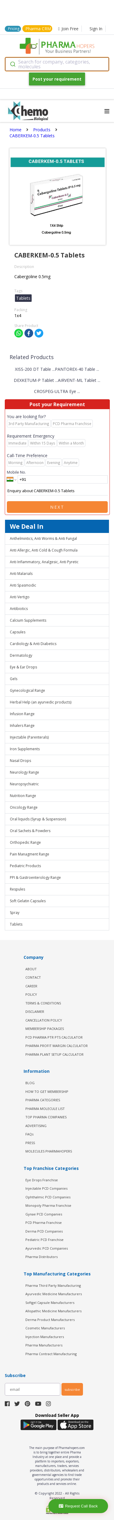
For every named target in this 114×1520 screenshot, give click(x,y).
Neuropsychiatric (24, 784)
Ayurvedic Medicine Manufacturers (53, 1294)
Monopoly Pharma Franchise (48, 1205)
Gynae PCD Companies (43, 1214)
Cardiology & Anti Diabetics (33, 643)
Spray (14, 912)
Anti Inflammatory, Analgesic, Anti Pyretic (44, 561)
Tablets (16, 924)
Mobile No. (16, 472)
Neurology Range (24, 772)
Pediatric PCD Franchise (44, 1239)
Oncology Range (24, 807)
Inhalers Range (22, 725)
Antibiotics (19, 608)
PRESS (30, 1143)
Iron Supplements (25, 748)
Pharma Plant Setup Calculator (54, 1054)
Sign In (96, 28)
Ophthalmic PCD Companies (47, 1197)
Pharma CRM (38, 28)
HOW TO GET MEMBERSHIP (46, 1091)
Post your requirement (57, 79)
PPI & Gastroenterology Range (35, 877)
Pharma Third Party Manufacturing (53, 1285)
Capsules (17, 632)
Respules (17, 889)
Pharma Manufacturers (43, 1345)
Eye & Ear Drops (23, 667)
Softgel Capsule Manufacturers (49, 1302)
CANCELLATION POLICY (43, 1020)
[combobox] (57, 64)
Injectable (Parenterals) (29, 737)
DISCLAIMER (34, 1011)
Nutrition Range (23, 795)
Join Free (68, 28)
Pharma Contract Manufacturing (51, 1354)
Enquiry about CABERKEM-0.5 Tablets (57, 490)
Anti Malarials (21, 573)
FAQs (29, 1134)
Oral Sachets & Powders (30, 830)
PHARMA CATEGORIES (42, 1100)
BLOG (30, 1083)
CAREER (31, 986)
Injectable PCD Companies (46, 1188)
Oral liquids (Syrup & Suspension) (38, 819)
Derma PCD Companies (44, 1231)
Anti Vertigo (20, 596)
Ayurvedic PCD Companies (46, 1248)
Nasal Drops (20, 760)
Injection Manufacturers (44, 1336)
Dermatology (21, 655)
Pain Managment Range (29, 854)
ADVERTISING (36, 1125)
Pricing (13, 28)
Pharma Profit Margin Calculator (56, 1045)
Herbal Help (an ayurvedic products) (40, 702)
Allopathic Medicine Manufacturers (53, 1311)
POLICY (31, 994)
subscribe (72, 1389)
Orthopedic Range (25, 842)
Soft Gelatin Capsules (28, 900)
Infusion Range (22, 713)
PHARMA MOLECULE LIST (45, 1108)
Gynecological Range (27, 690)
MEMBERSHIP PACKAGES (44, 1028)
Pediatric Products (25, 865)
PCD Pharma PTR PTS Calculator (54, 1037)
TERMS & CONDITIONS (43, 1003)
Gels (13, 678)
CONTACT (33, 977)
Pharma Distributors (41, 1256)
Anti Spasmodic (23, 585)
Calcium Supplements (28, 620)
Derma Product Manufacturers (50, 1319)
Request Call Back (78, 1506)
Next (57, 507)
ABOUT (31, 969)
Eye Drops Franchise (41, 1180)
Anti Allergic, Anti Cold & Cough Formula (44, 550)
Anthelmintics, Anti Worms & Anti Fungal (43, 538)
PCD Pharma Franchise (43, 1222)
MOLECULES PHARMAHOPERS (48, 1151)
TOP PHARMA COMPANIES (46, 1117)
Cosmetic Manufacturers (45, 1328)
